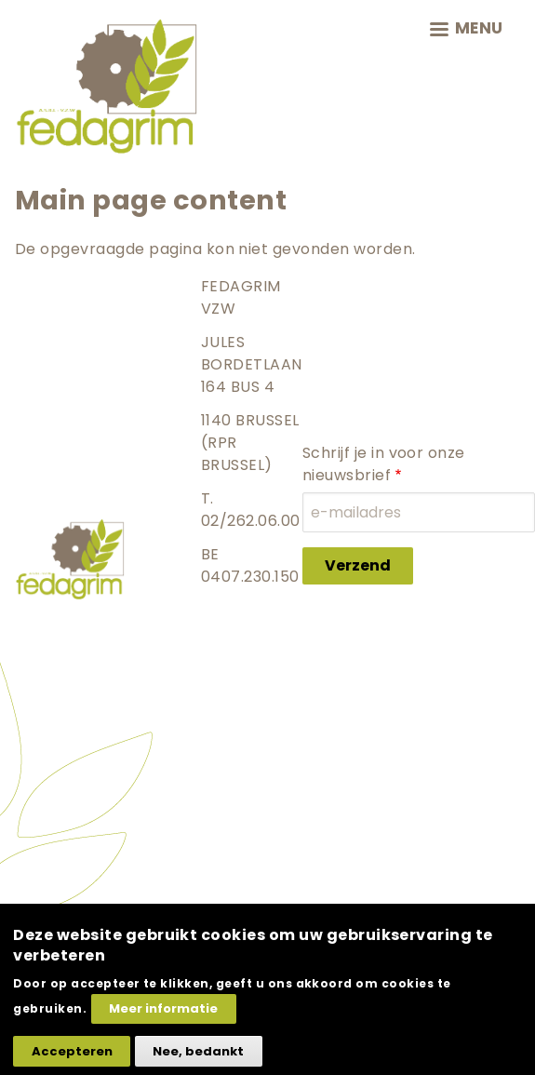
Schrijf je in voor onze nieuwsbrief (383, 464)
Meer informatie (163, 1021)
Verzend (358, 565)
